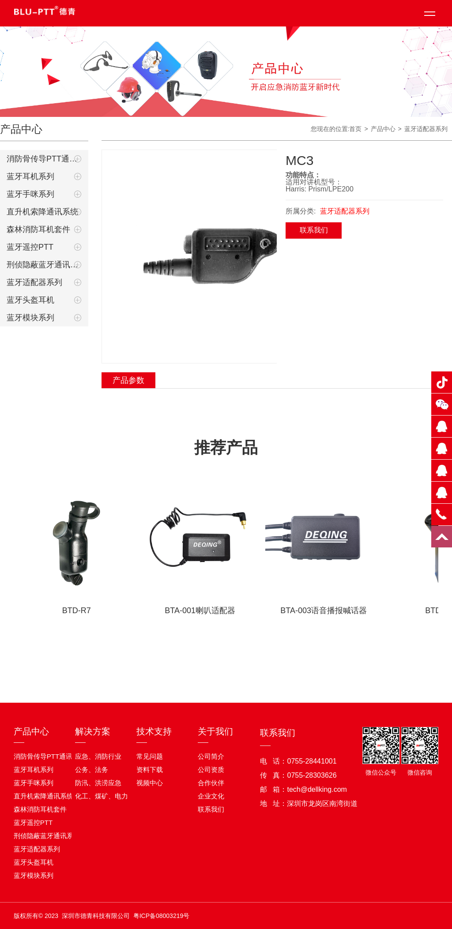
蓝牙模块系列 (30, 318)
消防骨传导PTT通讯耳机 (44, 159)
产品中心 (31, 731)
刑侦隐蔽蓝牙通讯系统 (44, 265)
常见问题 (149, 756)
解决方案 (92, 731)
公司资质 (211, 769)
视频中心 (149, 783)
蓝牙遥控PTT (30, 247)
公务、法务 (91, 769)
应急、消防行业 (98, 756)
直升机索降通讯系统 (42, 212)
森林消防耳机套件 (38, 229)
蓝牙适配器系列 (34, 282)
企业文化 (211, 796)
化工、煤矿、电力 (101, 796)
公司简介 (211, 756)
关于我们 (215, 731)
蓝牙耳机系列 (30, 176)
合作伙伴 (211, 783)
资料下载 (149, 769)
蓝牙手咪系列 (30, 194)
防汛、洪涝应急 (98, 783)
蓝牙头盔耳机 (30, 300)
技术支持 (154, 731)
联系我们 (314, 230)
